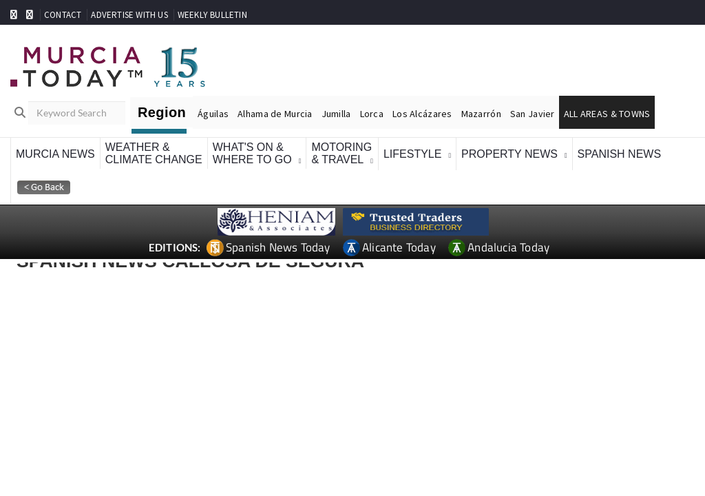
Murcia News (55, 154)
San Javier (532, 113)
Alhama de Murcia (275, 113)
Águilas (213, 113)
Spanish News (620, 154)
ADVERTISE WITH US (129, 15)
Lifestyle (412, 154)
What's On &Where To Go (252, 153)
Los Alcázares (422, 113)
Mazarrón (481, 113)
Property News (509, 154)
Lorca (371, 113)
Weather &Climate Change (153, 153)
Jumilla (336, 113)
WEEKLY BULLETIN (212, 15)
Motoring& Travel (341, 153)
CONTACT (62, 15)
